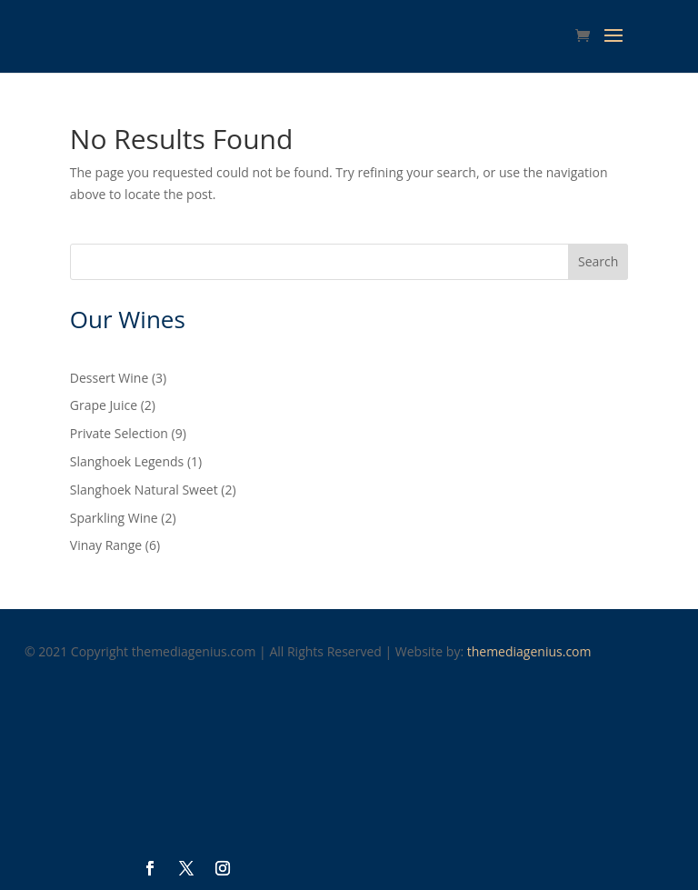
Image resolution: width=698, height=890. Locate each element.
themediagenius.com (529, 651)
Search (598, 261)
